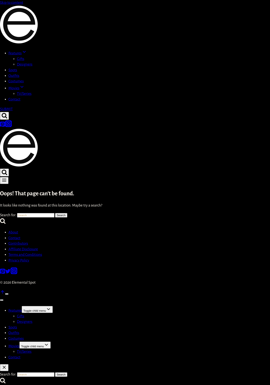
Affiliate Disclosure (23, 249)
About (13, 232)
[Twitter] (8, 273)
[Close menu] (1, 300)
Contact (14, 99)
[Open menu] (4, 180)
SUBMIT (6, 109)
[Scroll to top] (2, 293)
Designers (24, 64)
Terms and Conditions (25, 255)
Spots (12, 70)
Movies (13, 346)
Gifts (20, 59)
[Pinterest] (2, 126)
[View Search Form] (4, 116)
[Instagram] (8, 126)
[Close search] (4, 367)
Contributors (18, 243)
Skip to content (11, 3)
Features (15, 311)
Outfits (13, 76)
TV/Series (24, 94)
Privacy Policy (18, 260)
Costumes (16, 81)
